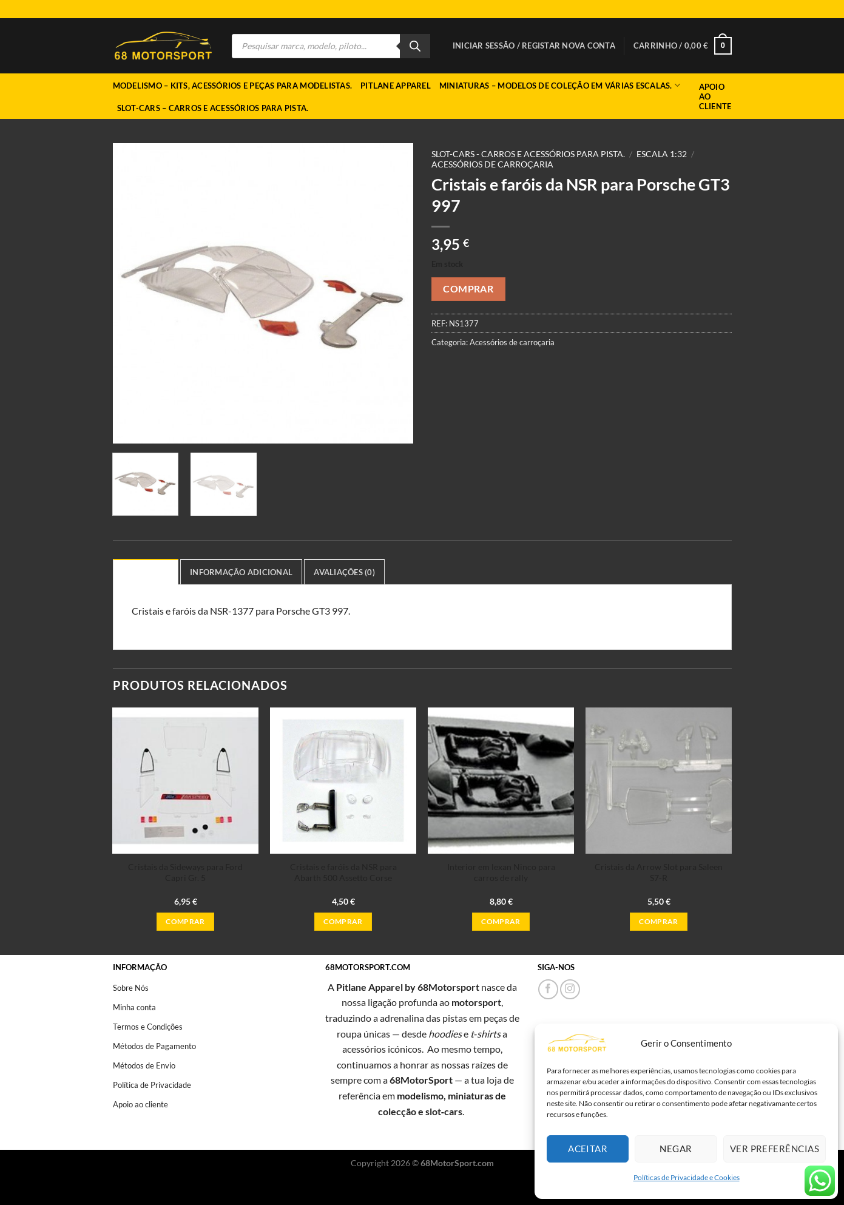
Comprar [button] (185, 921)
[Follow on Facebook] (548, 989)
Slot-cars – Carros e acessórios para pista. (213, 108)
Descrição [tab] (146, 572)
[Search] (415, 46)
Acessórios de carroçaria (492, 164)
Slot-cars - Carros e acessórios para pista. (528, 154)
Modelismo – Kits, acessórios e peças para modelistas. (233, 85)
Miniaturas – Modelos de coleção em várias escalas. (559, 85)
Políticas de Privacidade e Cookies (686, 1177)
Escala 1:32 (661, 154)
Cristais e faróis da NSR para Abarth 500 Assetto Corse (343, 872)
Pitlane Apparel (395, 85)
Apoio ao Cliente (715, 96)
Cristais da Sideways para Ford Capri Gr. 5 (185, 872)
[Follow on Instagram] (570, 989)
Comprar (468, 288)
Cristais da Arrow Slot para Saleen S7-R (659, 872)
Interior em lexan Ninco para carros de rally (501, 872)
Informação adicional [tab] (241, 572)
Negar (676, 1148)
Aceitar (587, 1148)
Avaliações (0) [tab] (344, 572)
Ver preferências (774, 1148)
